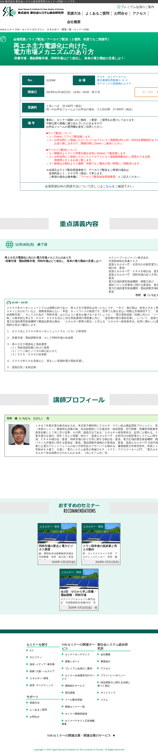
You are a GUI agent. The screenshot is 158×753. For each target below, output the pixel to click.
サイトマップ (108, 692)
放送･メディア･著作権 (42, 664)
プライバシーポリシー (113, 675)
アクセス (139, 13)
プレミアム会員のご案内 (137, 7)
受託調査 (70, 692)
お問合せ (121, 13)
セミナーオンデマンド (77, 654)
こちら (107, 186)
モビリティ (36, 657)
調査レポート (72, 661)
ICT (32, 650)
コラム (104, 699)
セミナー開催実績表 (76, 713)
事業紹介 (105, 661)
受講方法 (74, 13)
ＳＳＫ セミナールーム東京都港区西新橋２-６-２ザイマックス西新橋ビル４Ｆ (114, 80)
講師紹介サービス (75, 685)
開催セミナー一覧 (75, 706)
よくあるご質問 (97, 13)
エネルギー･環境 (39, 678)
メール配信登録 (73, 699)
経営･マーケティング (41, 685)
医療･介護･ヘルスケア (42, 671)
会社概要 (74, 22)
